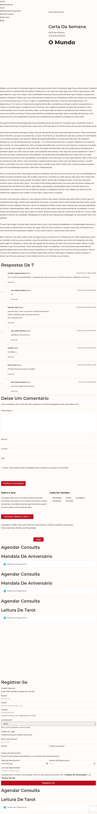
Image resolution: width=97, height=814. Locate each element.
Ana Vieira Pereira (18, 290)
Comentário (7, 411)
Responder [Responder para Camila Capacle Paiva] (11, 282)
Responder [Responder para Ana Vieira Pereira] (14, 299)
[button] (48, 564)
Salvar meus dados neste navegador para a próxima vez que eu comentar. (36, 468)
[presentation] (16, 476)
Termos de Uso (7, 528)
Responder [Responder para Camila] (11, 357)
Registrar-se (48, 783)
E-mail (4, 449)
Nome (4, 439)
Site (2, 458)
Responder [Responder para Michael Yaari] (11, 322)
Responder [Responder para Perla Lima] (11, 374)
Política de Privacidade (26, 528)
